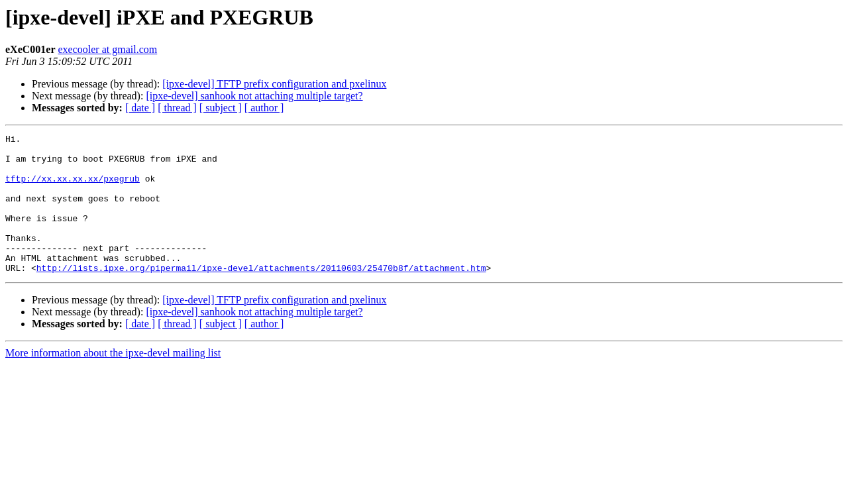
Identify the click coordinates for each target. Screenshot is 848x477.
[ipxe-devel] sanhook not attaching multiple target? (254, 95)
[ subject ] (220, 107)
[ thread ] (177, 107)
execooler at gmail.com (108, 49)
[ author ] (264, 107)
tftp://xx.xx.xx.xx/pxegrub (72, 188)
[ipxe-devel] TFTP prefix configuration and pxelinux (274, 83)
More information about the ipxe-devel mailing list (113, 380)
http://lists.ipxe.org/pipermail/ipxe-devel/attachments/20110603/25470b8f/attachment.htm (261, 295)
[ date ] (140, 107)
